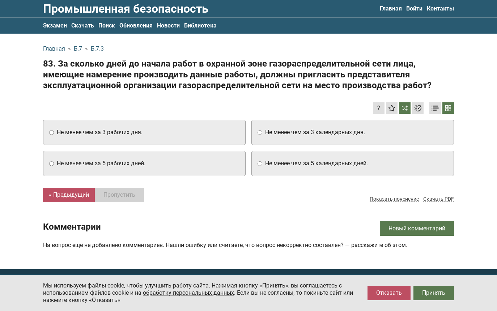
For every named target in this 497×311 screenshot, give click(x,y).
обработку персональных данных (188, 292)
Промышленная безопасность (125, 9)
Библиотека (200, 25)
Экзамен (55, 25)
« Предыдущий (69, 194)
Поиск (106, 25)
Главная (391, 8)
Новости (168, 25)
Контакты (440, 8)
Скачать (82, 25)
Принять (433, 292)
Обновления (136, 25)
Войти (414, 8)
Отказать (389, 292)
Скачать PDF (438, 199)
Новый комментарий (416, 228)
